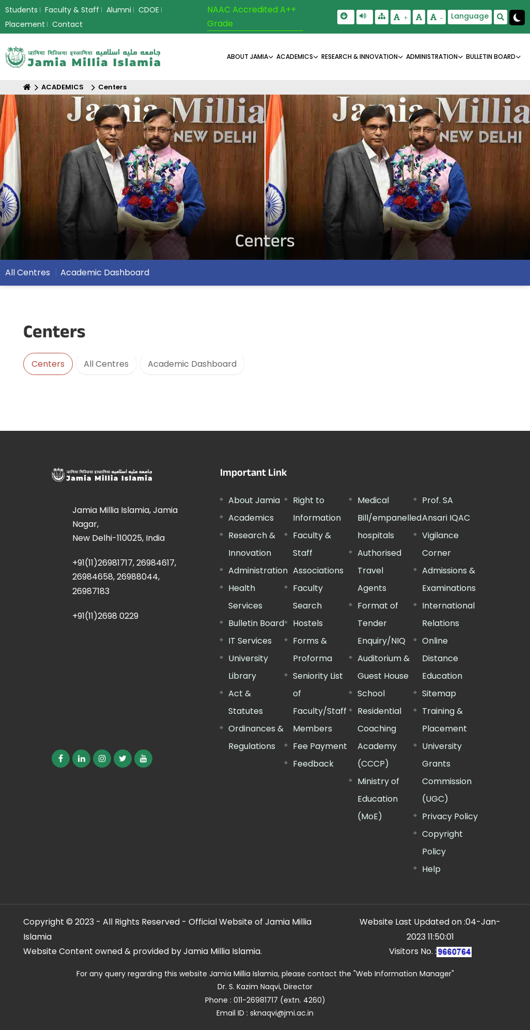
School (371, 693)
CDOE (148, 10)
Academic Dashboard (192, 364)
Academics (251, 518)
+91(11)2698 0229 (105, 616)
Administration (258, 570)
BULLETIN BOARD (491, 56)
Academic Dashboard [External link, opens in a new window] (104, 272)
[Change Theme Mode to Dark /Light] (517, 17)
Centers (112, 87)
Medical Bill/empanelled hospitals (389, 517)
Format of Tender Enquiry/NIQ (381, 623)
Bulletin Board (256, 623)
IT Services (250, 641)
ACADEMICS (294, 56)
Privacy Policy (450, 816)
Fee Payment (320, 746)
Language (470, 16)
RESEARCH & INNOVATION (359, 56)
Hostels (308, 623)
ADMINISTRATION (432, 56)
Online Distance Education (442, 658)
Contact (67, 24)
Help (431, 869)
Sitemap (439, 693)
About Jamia (247, 56)
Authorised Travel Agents (379, 570)
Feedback (313, 764)
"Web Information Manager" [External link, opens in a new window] (403, 974)
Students (21, 10)
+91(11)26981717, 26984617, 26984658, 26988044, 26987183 (124, 577)
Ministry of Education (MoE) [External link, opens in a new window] (378, 798)
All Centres (27, 272)
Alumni (118, 10)
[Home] (27, 87)
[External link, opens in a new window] (61, 759)
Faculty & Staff (72, 10)
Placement (25, 24)
